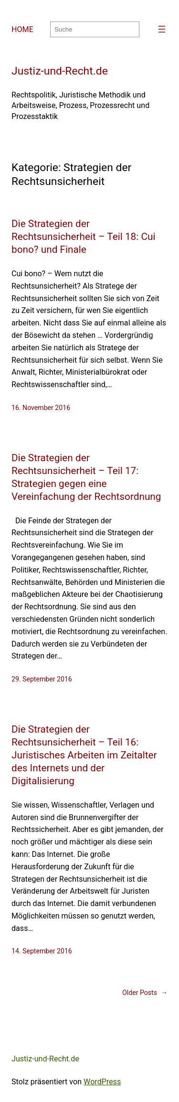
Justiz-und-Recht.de (59, 71)
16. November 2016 (40, 407)
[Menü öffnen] (162, 29)
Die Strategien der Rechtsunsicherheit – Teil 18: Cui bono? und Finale (83, 236)
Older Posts (145, 992)
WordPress (102, 1081)
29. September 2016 (41, 679)
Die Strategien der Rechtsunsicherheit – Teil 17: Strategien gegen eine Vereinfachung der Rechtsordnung (86, 477)
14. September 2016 (41, 951)
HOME (22, 29)
